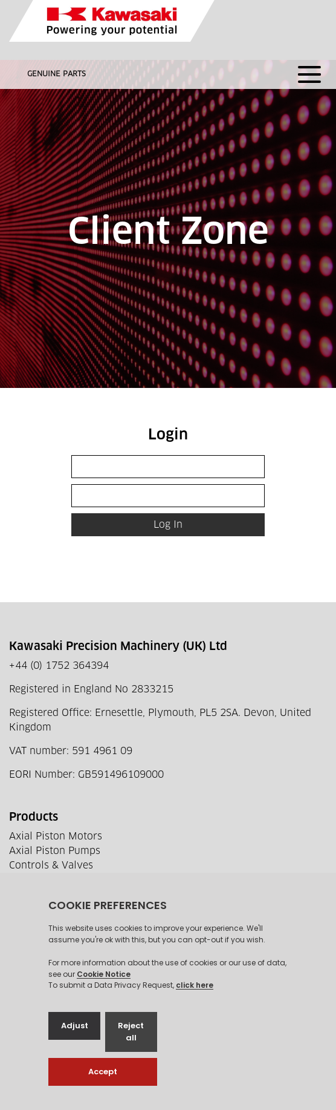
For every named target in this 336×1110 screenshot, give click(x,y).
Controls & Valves (51, 865)
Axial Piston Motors (55, 836)
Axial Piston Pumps (54, 851)
